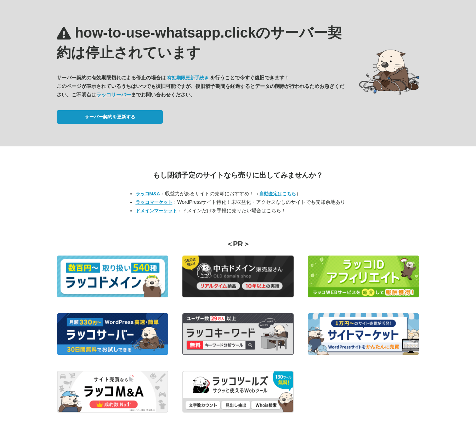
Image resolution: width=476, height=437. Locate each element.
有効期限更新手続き (188, 77)
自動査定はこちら (277, 193)
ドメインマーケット (156, 210)
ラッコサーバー (113, 94)
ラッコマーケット (154, 202)
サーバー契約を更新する (110, 116)
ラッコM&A (148, 193)
